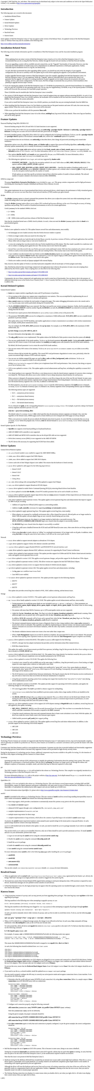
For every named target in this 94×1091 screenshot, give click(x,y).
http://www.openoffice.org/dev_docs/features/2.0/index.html (59, 790)
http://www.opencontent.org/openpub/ (28, 3)
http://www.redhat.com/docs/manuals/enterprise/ (15, 44)
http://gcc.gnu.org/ (51, 775)
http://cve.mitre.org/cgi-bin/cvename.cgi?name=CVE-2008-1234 (28, 272)
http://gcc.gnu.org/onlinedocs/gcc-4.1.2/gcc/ (18, 777)
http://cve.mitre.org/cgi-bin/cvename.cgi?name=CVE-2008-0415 (28, 275)
